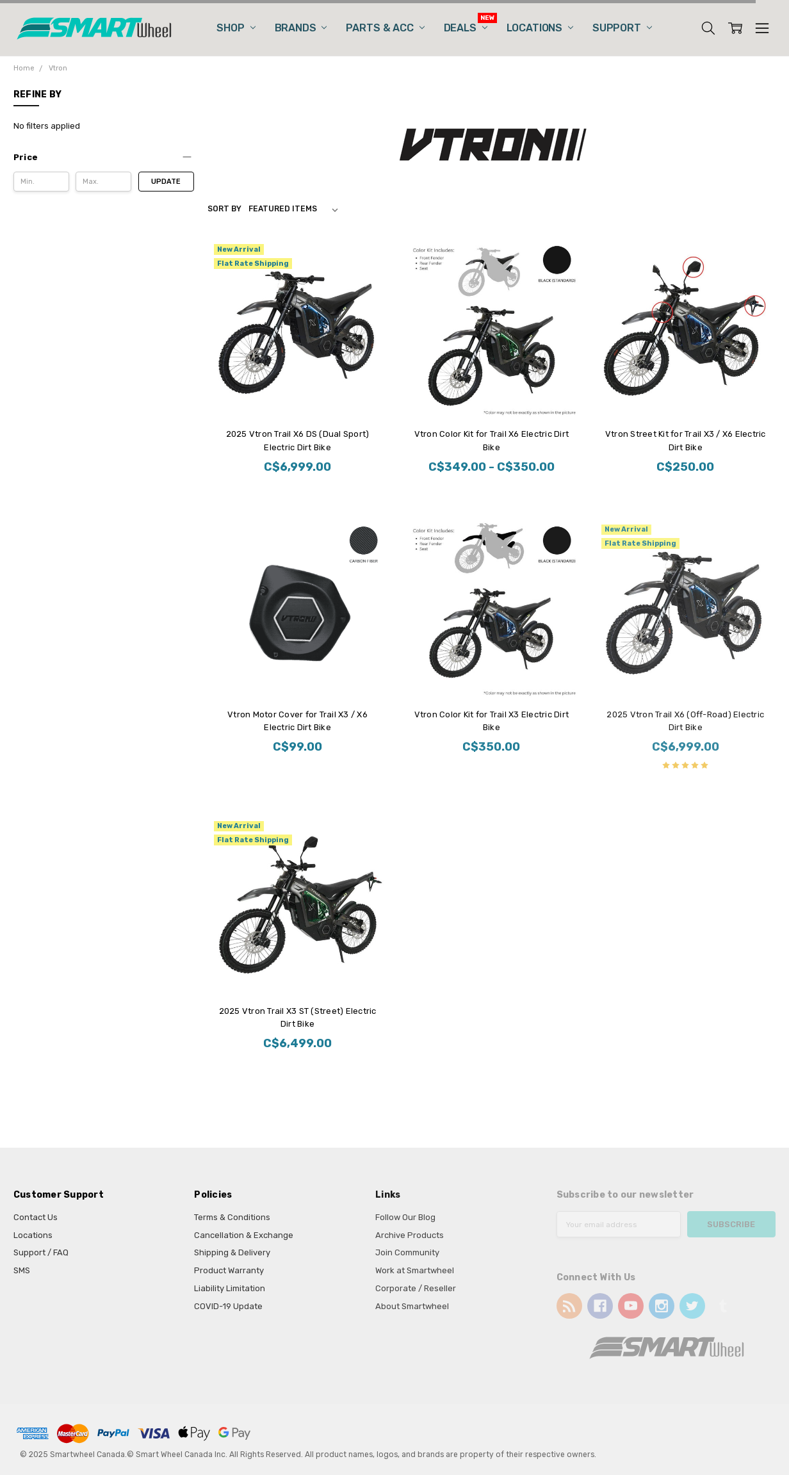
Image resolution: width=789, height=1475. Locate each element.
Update (166, 181)
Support (622, 28)
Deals (465, 28)
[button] (103, 157)
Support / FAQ (41, 1252)
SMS (21, 1270)
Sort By (224, 208)
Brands (301, 28)
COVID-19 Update (228, 1306)
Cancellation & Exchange (243, 1235)
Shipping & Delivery (232, 1252)
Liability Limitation (229, 1288)
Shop (235, 28)
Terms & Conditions (232, 1217)
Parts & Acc (385, 28)
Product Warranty (229, 1270)
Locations (540, 28)
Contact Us (35, 1217)
